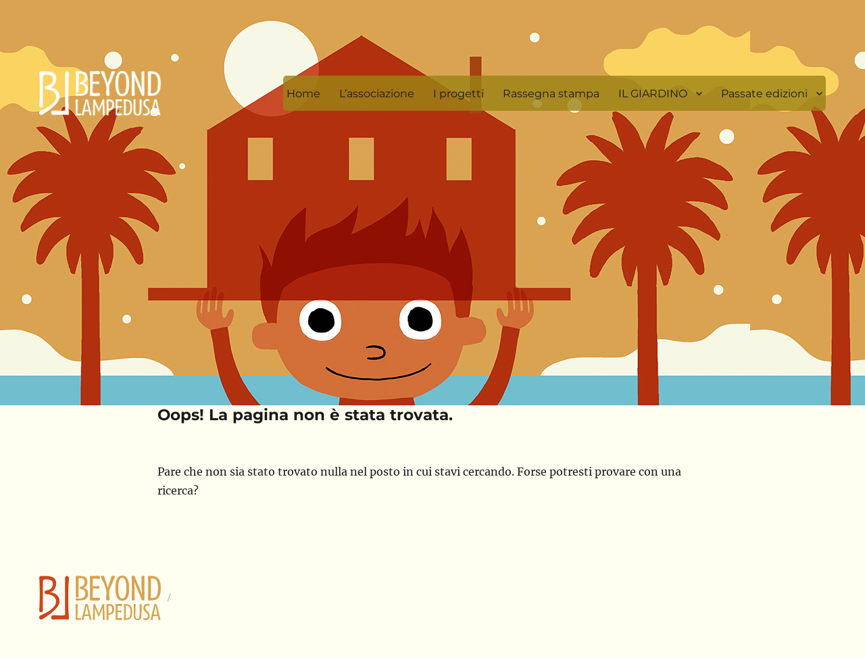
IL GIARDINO (652, 93)
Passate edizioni (764, 93)
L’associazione (376, 93)
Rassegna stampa (551, 93)
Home (303, 93)
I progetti (458, 93)
